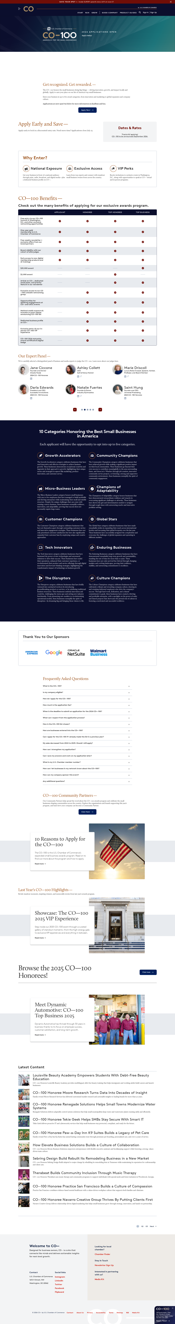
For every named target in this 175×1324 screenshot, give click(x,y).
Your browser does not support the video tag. (35, 65)
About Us (80, 1313)
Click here (148, 972)
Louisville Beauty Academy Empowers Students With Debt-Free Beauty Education (91, 1077)
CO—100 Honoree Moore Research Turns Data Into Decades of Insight (90, 1093)
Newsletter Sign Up (104, 1265)
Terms (111, 1313)
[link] (140, 12)
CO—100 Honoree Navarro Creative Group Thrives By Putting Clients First (93, 1200)
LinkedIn (59, 1280)
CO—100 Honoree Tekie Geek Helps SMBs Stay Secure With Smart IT (88, 1119)
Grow (94, 13)
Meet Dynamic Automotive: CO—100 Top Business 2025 (59, 1010)
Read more (40, 864)
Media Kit (99, 1279)
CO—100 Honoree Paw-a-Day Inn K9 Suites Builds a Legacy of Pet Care (91, 1133)
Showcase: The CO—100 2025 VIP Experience (61, 916)
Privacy (90, 1313)
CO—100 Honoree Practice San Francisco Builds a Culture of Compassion (92, 1186)
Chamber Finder (102, 1254)
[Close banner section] (170, 1)
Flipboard (59, 1292)
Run (87, 13)
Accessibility (101, 1313)
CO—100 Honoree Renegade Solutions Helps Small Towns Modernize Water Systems (94, 1106)
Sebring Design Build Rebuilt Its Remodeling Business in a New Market (91, 1158)
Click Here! (87, 812)
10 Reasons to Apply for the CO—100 (60, 842)
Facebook (59, 1288)
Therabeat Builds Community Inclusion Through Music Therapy (84, 1173)
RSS (127, 1313)
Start (80, 13)
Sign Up (153, 12)
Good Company (110, 13)
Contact (70, 1313)
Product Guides (128, 13)
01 (138, 1226)
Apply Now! (87, 110)
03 (147, 1226)
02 (142, 1226)
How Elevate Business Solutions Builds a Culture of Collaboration (86, 1145)
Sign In (145, 12)
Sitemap (120, 1313)
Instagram (60, 1276)
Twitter (58, 1284)
